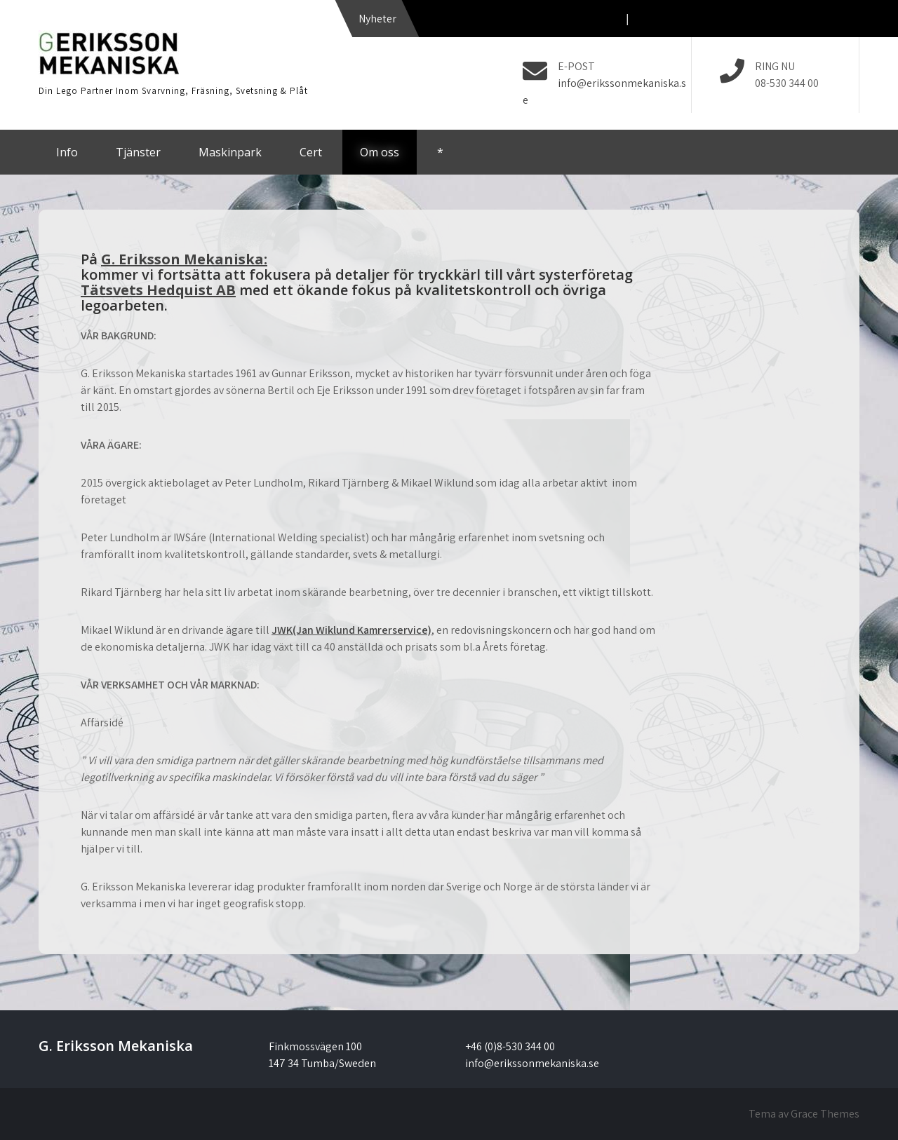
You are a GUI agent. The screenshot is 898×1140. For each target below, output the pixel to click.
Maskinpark (230, 152)
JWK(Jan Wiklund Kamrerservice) (351, 630)
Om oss (379, 152)
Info (67, 152)
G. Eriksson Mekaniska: (184, 259)
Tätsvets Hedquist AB (158, 289)
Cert (311, 152)
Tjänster (138, 152)
